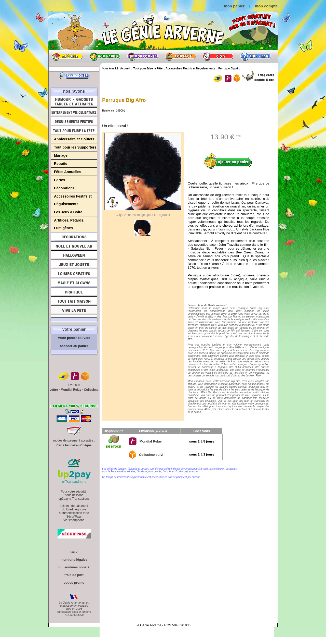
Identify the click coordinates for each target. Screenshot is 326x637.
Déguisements (74, 121)
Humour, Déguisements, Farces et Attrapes (74, 101)
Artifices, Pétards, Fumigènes (69, 224)
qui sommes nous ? (73, 567)
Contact (180, 56)
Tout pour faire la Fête (74, 130)
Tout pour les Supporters (75, 147)
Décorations (64, 188)
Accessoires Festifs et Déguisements (73, 200)
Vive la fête (74, 311)
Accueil (67, 56)
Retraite (60, 164)
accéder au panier (74, 346)
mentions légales (74, 559)
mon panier (234, 6)
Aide (255, 56)
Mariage (60, 155)
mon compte (266, 6)
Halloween (74, 255)
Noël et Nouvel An (74, 246)
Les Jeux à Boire (68, 212)
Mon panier (105, 56)
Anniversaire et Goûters (74, 139)
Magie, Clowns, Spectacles (74, 282)
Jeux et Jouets (74, 264)
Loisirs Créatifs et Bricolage (74, 273)
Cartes (59, 180)
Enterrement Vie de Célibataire (74, 112)
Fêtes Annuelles (67, 172)
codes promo (74, 582)
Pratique (74, 292)
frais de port (74, 575)
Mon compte (142, 56)
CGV (218, 56)
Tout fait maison (74, 301)
